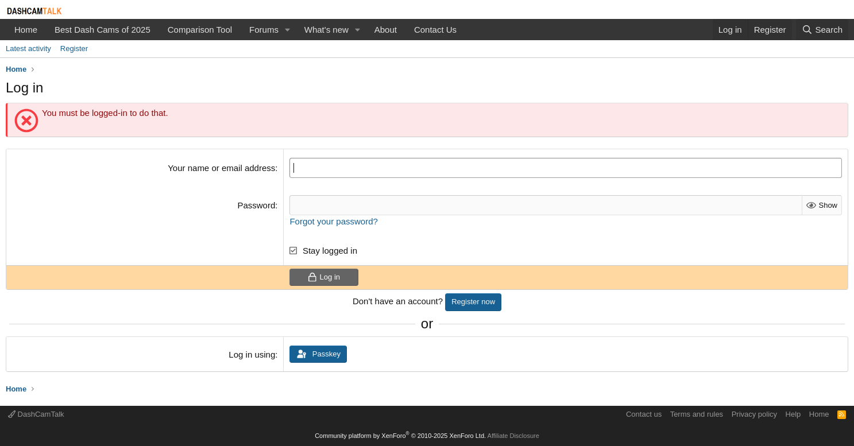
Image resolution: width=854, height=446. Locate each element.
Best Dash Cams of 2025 (102, 29)
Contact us (644, 414)
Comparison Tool (200, 29)
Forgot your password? (333, 221)
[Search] (822, 29)
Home (25, 29)
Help (793, 414)
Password (256, 205)
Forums (264, 29)
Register (74, 48)
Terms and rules (696, 414)
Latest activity (28, 48)
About (385, 29)
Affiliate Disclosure (513, 435)
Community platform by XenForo (400, 435)
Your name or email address (221, 168)
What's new (326, 29)
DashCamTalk (36, 414)
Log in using (252, 354)
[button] (288, 29)
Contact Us (435, 29)
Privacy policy (754, 414)
